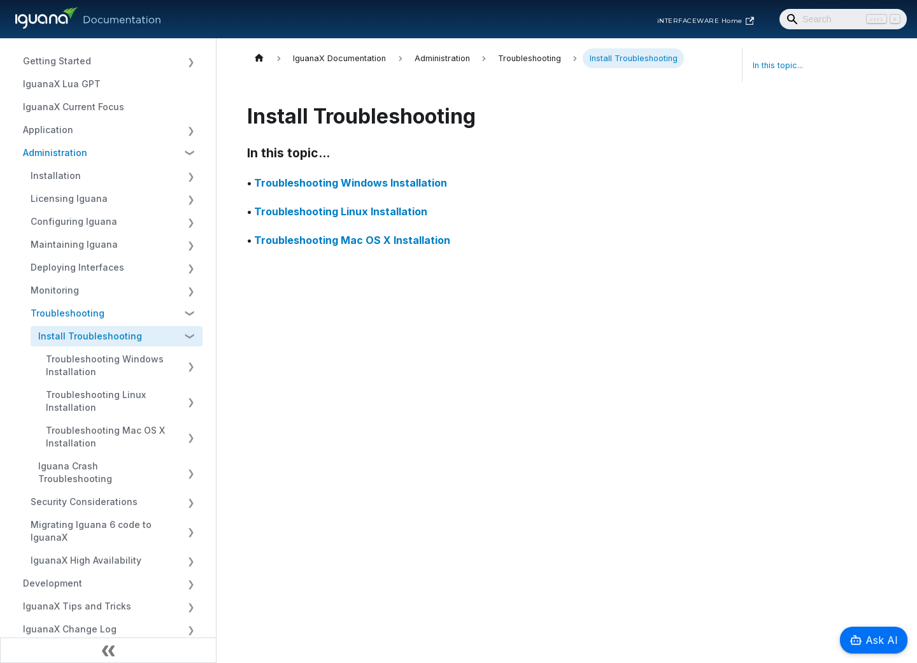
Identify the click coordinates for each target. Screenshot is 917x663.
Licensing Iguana (69, 198)
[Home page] (259, 58)
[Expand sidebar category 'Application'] (191, 130)
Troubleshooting (67, 313)
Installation (56, 175)
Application (48, 129)
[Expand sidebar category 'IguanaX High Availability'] (191, 560)
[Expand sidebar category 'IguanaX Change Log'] (191, 629)
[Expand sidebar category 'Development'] (191, 583)
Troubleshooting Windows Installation (105, 365)
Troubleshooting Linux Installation (96, 401)
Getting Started (57, 60)
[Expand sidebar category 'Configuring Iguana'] (191, 221)
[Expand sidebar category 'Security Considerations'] (191, 502)
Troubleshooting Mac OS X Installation (105, 436)
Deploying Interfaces (77, 267)
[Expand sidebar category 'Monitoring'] (191, 290)
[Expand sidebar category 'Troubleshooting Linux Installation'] (191, 401)
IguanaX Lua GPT (62, 83)
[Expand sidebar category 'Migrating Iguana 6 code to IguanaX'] (191, 531)
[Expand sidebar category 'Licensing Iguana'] (191, 199)
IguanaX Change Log (70, 629)
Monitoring (55, 290)
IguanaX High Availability (86, 560)
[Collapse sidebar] (108, 650)
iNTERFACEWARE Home (705, 21)
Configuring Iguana (74, 221)
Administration (55, 152)
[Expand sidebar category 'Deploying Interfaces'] (191, 267)
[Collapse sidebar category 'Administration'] (191, 153)
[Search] (843, 19)
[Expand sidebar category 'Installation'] (191, 176)
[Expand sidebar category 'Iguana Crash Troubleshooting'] (191, 472)
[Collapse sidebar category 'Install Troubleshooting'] (191, 336)
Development (52, 583)
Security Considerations (84, 501)
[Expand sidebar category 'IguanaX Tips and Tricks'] (191, 606)
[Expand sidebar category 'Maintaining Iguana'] (191, 244)
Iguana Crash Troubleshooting (75, 472)
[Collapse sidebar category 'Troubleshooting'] (191, 313)
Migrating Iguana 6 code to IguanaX (91, 531)
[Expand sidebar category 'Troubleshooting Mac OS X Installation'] (191, 436)
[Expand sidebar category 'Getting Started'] (191, 61)
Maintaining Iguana (74, 244)
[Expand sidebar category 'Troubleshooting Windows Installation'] (191, 365)
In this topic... (778, 65)
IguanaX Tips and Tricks (77, 606)
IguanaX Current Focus (73, 106)
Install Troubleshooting (90, 336)
